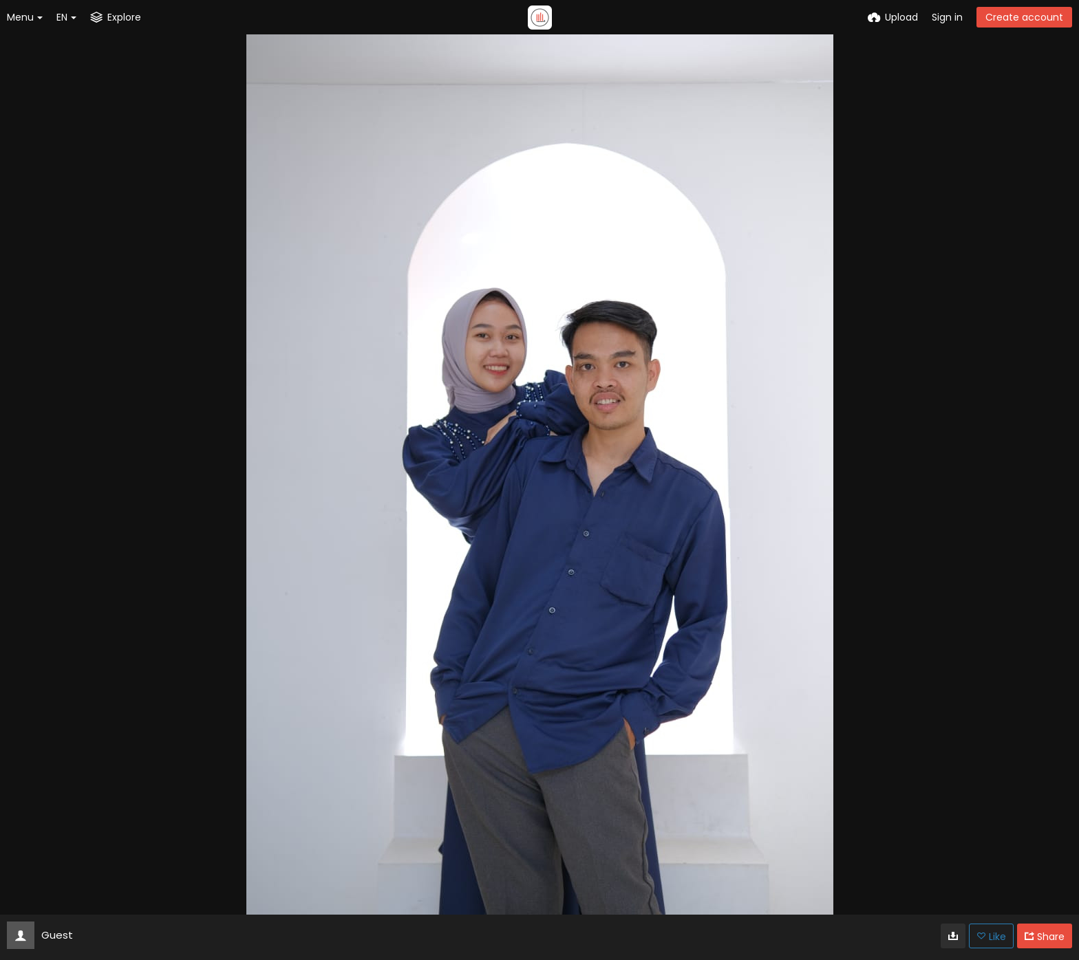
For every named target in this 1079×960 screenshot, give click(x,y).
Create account (1024, 17)
